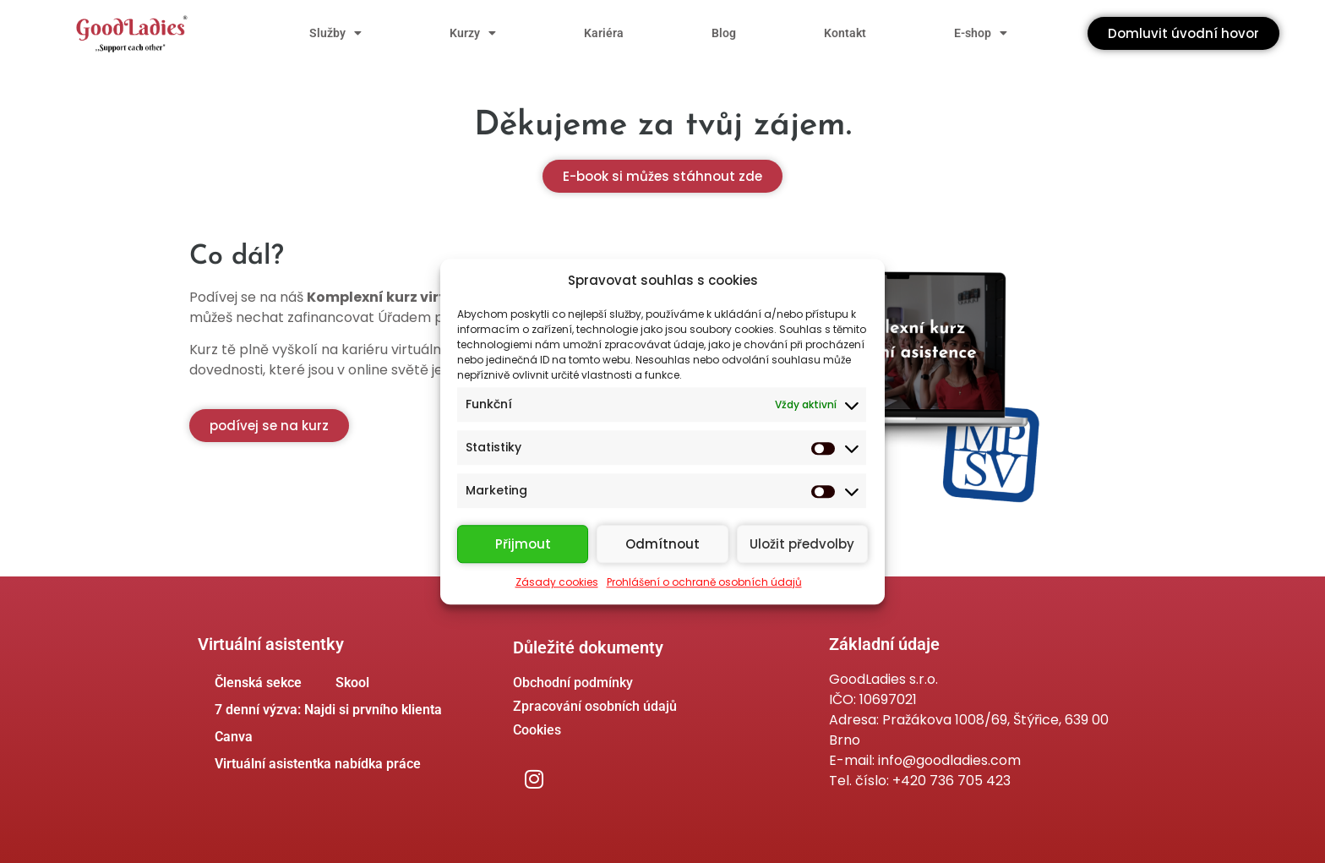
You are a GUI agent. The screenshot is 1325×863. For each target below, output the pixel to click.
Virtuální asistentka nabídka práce (318, 764)
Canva (234, 737)
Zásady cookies (556, 582)
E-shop (980, 33)
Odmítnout (662, 544)
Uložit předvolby (802, 544)
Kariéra (604, 33)
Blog (724, 33)
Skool (352, 683)
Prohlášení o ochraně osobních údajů (704, 582)
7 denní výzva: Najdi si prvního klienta (328, 710)
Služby (335, 33)
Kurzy (473, 33)
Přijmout (523, 544)
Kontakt (845, 33)
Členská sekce (258, 683)
